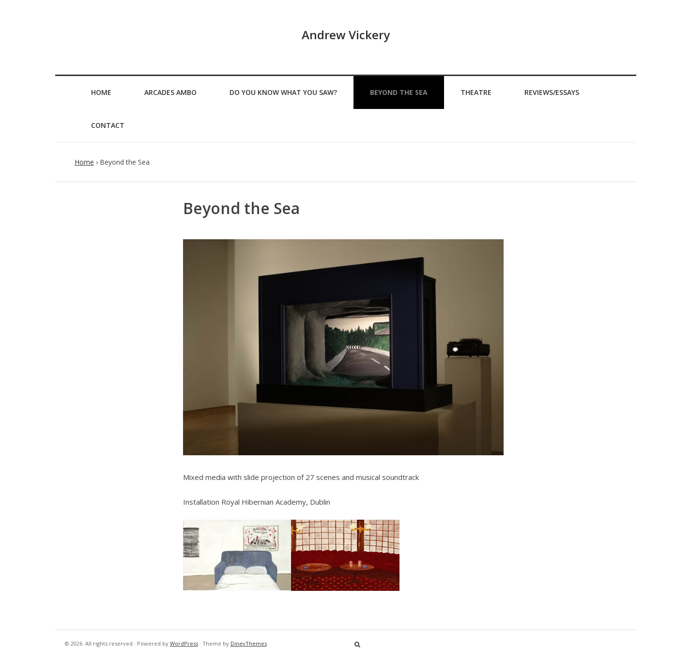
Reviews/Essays (551, 92)
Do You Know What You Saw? (283, 92)
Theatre (476, 92)
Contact (107, 125)
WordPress (184, 643)
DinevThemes (248, 643)
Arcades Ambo (170, 92)
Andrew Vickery (346, 35)
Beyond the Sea (399, 92)
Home (101, 92)
